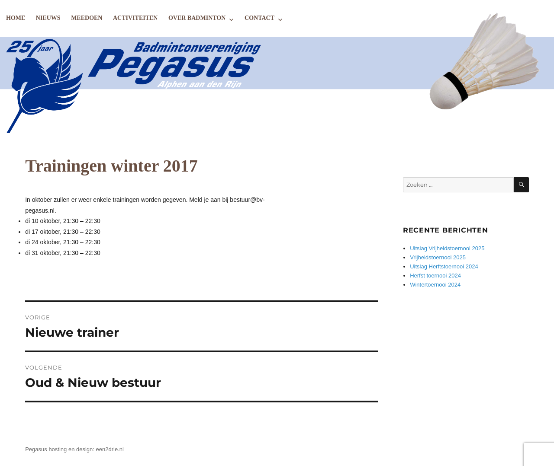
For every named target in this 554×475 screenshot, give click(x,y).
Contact (259, 18)
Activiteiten (135, 18)
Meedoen (86, 18)
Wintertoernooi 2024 (435, 284)
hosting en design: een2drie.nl (85, 449)
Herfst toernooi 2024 (435, 275)
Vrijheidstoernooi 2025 (438, 257)
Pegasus (36, 449)
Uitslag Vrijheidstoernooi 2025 (447, 248)
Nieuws (48, 18)
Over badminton (196, 18)
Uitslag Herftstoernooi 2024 (444, 266)
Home (15, 18)
